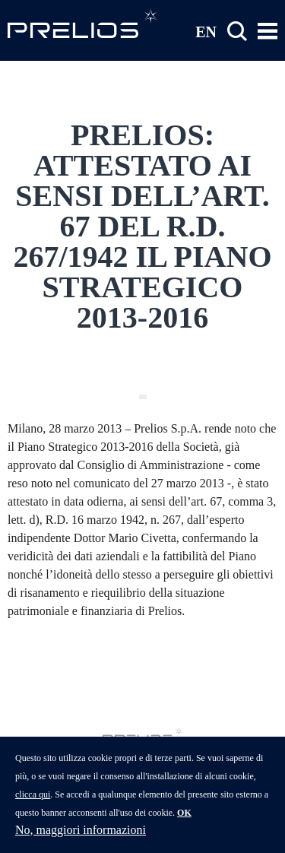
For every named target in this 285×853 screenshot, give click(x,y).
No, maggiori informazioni (80, 838)
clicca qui (32, 803)
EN (206, 31)
